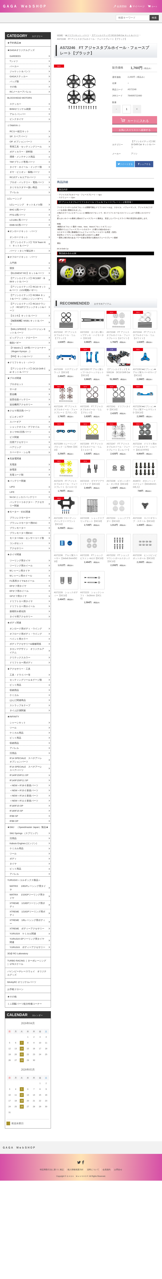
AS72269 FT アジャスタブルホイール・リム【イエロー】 (91, 446)
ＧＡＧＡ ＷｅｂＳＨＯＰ (24, 6)
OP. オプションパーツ (22, 150)
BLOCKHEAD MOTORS (20, 103)
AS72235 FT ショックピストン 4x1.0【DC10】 (92, 557)
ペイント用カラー (19, 697)
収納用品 (14, 752)
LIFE (12, 536)
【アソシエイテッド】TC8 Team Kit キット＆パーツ (28, 263)
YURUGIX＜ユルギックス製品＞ (25, 958)
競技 (12, 289)
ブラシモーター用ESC (22, 581)
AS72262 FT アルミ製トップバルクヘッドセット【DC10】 (92, 372)
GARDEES (16, 58)
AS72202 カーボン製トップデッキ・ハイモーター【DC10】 (92, 335)
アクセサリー (17, 600)
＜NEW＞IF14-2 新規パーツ (25, 864)
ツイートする (125, 164)
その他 (13, 90)
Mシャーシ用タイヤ (20, 625)
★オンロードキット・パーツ (23, 249)
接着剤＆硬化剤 (18, 667)
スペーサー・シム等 (21, 493)
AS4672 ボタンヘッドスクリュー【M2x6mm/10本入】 (144, 484)
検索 (154, 17)
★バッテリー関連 (17, 524)
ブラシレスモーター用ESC (24, 570)
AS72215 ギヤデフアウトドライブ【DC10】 (92, 482)
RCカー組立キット (20, 139)
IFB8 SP (14, 885)
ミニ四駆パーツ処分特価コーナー (25, 1101)
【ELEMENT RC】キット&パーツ (27, 296)
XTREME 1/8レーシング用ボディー (27, 1002)
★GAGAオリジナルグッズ (21, 51)
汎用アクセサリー (19, 482)
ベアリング (16, 488)
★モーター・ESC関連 (19, 558)
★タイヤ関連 (14, 607)
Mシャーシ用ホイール (22, 630)
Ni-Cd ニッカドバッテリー (24, 542)
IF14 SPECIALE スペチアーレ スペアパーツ (28, 835)
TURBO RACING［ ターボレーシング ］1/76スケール (26, 1054)
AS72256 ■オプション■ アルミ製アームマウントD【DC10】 (144, 409)
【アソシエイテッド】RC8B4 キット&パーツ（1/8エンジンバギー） (27, 325)
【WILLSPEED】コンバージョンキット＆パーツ (28, 363)
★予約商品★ (14, 43)
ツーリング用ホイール (22, 619)
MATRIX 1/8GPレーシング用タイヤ (28, 966)
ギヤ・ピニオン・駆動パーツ (26, 182)
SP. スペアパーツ (19, 144)
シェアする (144, 164)
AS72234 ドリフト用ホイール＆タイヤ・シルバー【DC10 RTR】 (145, 446)
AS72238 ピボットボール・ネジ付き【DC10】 (118, 482)
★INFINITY (13, 780)
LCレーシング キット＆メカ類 (27, 220)
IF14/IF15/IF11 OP (20, 842)
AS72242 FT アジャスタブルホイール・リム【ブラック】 (65, 335)
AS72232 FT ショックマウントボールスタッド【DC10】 (118, 558)
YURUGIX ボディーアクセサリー (27, 1035)
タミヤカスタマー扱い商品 (24, 202)
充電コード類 (17, 518)
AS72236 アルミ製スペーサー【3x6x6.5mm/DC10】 (66, 558)
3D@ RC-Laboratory (18, 1043)
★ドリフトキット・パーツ (78, 35)
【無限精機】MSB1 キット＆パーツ (27, 354)
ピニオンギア (17, 456)
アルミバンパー (18, 120)
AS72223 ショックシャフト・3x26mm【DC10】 (92, 595)
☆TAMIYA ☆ (14, 132)
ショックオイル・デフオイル (26, 466)
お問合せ (118, 1268)
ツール (13, 792)
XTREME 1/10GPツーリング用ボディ (27, 993)
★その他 (12, 1093)
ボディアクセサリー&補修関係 (26, 702)
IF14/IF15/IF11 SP (20, 848)
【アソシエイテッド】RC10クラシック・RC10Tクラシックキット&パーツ (27, 338)
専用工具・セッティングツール (27, 155)
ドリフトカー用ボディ (22, 722)
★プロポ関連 (14, 414)
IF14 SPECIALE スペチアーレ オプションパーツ (28, 826)
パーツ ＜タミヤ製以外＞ (23, 270)
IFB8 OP (14, 891)
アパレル (14, 207)
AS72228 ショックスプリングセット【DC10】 (92, 519)
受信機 (13, 431)
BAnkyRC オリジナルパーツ (22, 1076)
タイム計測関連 (18, 773)
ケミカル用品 (17, 798)
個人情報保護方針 (75, 1268)
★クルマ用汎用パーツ (19, 449)
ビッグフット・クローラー (24, 370)
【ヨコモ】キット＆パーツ (24, 347)
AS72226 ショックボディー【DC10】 (66, 594)
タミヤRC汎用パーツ (21, 472)
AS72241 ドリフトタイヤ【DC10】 (118, 408)
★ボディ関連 (14, 680)
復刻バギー (16, 375)
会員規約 (107, 1268)
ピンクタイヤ (17, 125)
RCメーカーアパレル (21, 96)
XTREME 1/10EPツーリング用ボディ (27, 984)
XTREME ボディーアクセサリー (27, 1011)
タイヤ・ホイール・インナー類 (27, 176)
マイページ (137, 6)
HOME (60, 35)
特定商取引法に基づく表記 (52, 1268)
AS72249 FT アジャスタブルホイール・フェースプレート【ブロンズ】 (66, 409)
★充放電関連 (14, 500)
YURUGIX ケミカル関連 (24, 1018)
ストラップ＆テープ (21, 768)
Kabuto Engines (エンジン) (24, 919)
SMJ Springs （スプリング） (25, 908)
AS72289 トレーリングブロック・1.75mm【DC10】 (66, 446)
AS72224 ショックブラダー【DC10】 (118, 519)
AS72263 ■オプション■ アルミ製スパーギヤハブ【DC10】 (144, 372)
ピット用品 (16, 746)
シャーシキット (18, 787)
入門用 (13, 284)
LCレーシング (16, 214)
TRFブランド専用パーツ (23, 171)
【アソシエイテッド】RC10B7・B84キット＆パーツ (28, 305)
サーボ (13, 426)
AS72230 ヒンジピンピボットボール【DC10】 (145, 557)
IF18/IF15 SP (17, 880)
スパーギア (16, 461)
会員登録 (120, 6)
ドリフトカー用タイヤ (22, 657)
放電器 (13, 512)
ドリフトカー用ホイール (23, 662)
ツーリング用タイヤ (21, 614)
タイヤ (13, 940)
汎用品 (13, 819)
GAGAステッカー (19, 80)
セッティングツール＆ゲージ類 (27, 741)
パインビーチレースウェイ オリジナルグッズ (27, 1066)
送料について (93, 1268)
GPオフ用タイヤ (19, 651)
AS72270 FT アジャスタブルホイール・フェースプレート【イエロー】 (66, 484)
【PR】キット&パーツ (22, 390)
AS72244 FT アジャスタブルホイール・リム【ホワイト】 (144, 335)
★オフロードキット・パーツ (23, 277)
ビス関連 (14, 477)
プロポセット (17, 421)
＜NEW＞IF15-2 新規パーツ (25, 858)
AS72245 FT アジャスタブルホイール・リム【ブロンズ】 (91, 409)
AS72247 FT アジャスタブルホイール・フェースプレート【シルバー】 (118, 446)
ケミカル (14, 757)
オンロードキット (19, 256)
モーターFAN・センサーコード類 (27, 588)
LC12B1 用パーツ (19, 237)
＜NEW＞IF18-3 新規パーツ (25, 853)
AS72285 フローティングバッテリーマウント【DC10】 (65, 521)
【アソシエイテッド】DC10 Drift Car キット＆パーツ (119, 35)
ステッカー (16, 109)
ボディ (13, 935)
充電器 (13, 507)
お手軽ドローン (16, 1084)
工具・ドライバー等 (21, 736)
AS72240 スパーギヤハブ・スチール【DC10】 (145, 519)
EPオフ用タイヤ (19, 641)
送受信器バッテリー (21, 437)
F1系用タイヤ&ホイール (23, 635)
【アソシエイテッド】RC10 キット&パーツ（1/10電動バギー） (28, 314)
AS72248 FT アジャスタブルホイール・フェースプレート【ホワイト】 (118, 335)
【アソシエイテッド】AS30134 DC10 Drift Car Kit (118, 372)
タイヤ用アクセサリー (22, 673)
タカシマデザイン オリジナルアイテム (27, 710)
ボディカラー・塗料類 (22, 160)
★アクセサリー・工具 (19, 729)
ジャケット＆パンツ (21, 74)
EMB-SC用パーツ (19, 242)
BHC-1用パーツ (18, 226)
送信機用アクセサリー (22, 442)
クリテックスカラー (21, 717)
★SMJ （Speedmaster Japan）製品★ (26, 899)
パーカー (14, 69)
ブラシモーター (18, 575)
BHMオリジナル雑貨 (21, 115)
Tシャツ (14, 64)
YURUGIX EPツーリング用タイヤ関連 (27, 1026)
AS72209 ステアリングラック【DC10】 (66, 371)
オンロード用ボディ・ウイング (27, 686)
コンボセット (17, 595)
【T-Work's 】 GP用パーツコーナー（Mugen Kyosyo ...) (27, 383)
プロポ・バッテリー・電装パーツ (27, 194)
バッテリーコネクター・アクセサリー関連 (27, 549)
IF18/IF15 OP (17, 875)
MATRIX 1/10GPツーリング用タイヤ (27, 975)
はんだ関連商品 (18, 763)
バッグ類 (14, 85)
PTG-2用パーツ (18, 231)
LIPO (12, 531)
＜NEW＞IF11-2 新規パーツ (25, 869)
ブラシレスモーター (21, 564)
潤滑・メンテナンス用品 (23, 166)
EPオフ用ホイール (20, 646)
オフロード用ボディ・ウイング (27, 692)
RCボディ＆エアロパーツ (24, 187)
